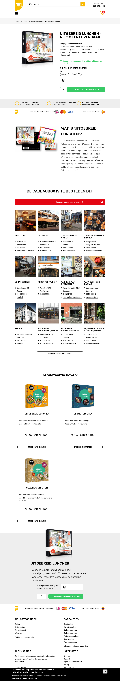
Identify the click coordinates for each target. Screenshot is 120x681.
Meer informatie (37, 447)
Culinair (18, 624)
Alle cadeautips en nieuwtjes (76, 646)
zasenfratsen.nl (69, 251)
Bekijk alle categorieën (24, 637)
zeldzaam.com (45, 251)
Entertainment (20, 630)
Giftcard (24, 21)
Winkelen (18, 633)
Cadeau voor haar (70, 630)
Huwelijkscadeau (70, 627)
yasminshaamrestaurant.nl (72, 297)
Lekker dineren (83, 414)
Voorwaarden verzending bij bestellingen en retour (82, 62)
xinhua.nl (20, 343)
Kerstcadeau (68, 624)
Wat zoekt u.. (34, 4)
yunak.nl (20, 297)
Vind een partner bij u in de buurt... (70, 202)
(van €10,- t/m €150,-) (74, 71)
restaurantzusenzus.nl (25, 251)
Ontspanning (20, 627)
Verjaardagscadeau (71, 636)
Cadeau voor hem (70, 633)
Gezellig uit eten (37, 488)
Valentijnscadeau (70, 642)
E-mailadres (22, 667)
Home (17, 21)
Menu (16, 13)
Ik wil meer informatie (27, 678)
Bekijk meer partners (60, 353)
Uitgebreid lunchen (37, 414)
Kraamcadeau (69, 639)
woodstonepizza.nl (47, 343)
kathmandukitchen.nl (94, 251)
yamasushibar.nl (92, 297)
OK (105, 671)
